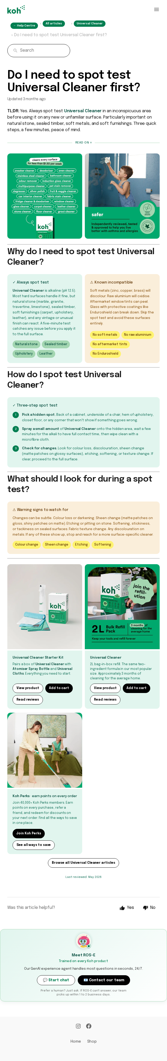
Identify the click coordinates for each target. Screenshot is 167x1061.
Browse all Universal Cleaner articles (83, 863)
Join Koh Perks (28, 833)
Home (75, 1041)
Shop (92, 1041)
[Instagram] (78, 1027)
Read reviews (27, 699)
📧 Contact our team (104, 980)
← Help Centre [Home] (24, 25)
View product (27, 688)
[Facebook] (89, 1027)
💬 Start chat (56, 980)
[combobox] (38, 50)
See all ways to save (33, 845)
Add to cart (59, 688)
